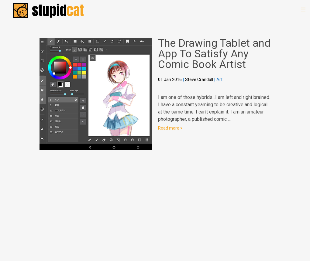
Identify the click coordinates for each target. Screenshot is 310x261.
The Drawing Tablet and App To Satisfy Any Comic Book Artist (214, 54)
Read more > (170, 128)
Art (219, 79)
